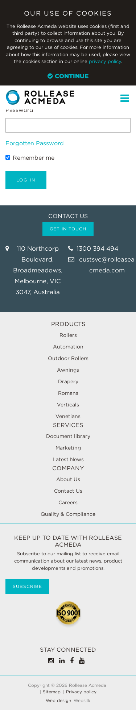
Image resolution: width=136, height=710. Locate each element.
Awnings (68, 370)
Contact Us (68, 491)
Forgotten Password (34, 143)
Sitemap (52, 692)
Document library (68, 436)
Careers (68, 502)
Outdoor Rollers (68, 358)
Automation (68, 347)
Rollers (68, 335)
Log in (26, 180)
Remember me (29, 157)
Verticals (68, 405)
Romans (68, 393)
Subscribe (27, 586)
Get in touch (68, 228)
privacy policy (105, 61)
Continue (68, 76)
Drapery (68, 381)
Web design (58, 700)
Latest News (68, 459)
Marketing (68, 448)
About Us (68, 479)
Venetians (68, 416)
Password (19, 109)
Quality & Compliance (68, 514)
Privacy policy (81, 692)
